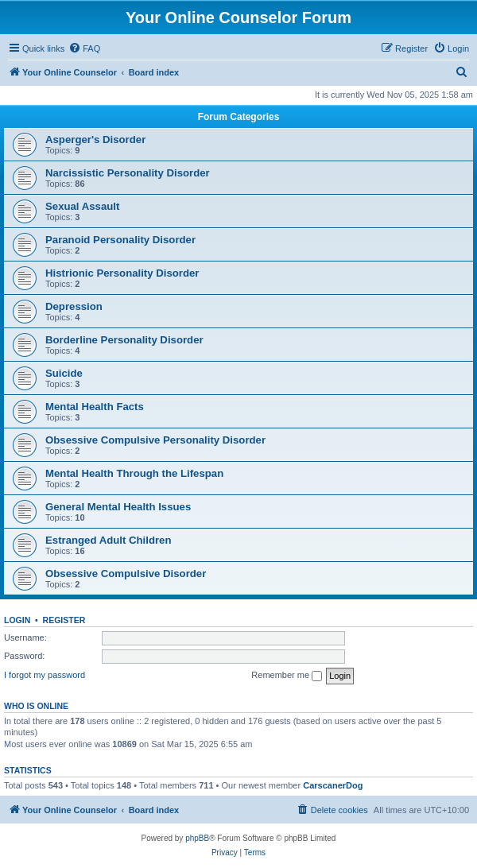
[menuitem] (84, 48)
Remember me (286, 675)
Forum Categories (239, 116)
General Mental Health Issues (118, 507)
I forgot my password (44, 675)
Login (17, 620)
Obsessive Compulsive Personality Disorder (155, 440)
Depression (74, 306)
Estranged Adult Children (108, 540)
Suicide (64, 373)
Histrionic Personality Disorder (122, 273)
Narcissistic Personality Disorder (127, 173)
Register (64, 620)
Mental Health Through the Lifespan (134, 473)
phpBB (197, 838)
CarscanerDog (333, 785)
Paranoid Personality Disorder (120, 240)
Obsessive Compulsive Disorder (125, 573)
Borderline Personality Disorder (124, 340)
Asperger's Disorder (95, 139)
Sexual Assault (82, 206)
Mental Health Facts (94, 407)
